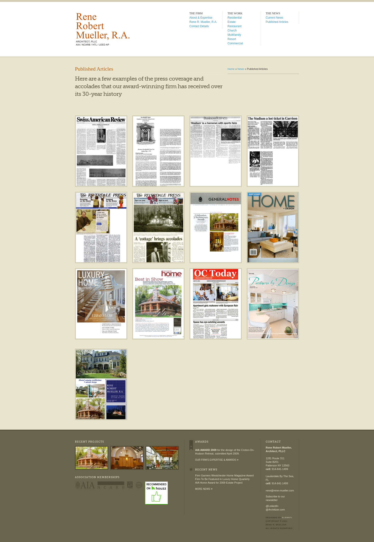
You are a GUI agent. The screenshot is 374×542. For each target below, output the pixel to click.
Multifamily (234, 34)
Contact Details (199, 26)
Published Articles (277, 22)
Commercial (235, 43)
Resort (232, 39)
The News (273, 13)
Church (232, 30)
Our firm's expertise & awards (217, 460)
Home (231, 68)
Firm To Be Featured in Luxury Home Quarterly (222, 479)
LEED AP (130, 485)
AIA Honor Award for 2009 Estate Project (219, 482)
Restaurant (235, 26)
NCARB (111, 485)
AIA (85, 485)
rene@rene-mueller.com (280, 490)
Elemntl (287, 517)
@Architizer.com (275, 509)
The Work (235, 13)
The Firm (196, 13)
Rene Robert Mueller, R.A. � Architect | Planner (115, 29)
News (241, 68)
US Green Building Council (139, 485)
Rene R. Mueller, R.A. (203, 22)
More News (204, 489)
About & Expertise (200, 17)
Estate (232, 22)
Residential (235, 17)
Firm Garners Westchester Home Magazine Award (224, 475)
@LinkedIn (272, 506)
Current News (274, 17)
